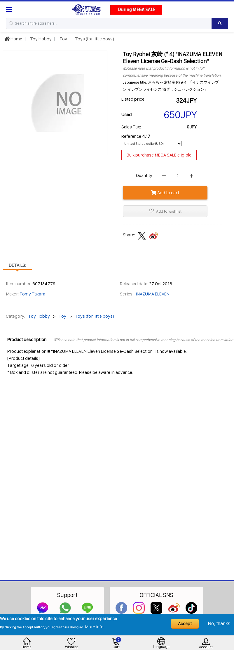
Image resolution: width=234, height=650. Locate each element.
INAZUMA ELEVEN (153, 294)
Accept (185, 623)
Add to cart (165, 192)
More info (94, 627)
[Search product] (220, 23)
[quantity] (177, 175)
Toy (63, 39)
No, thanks (219, 623)
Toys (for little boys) (94, 39)
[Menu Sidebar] (10, 9)
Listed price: (133, 99)
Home (13, 39)
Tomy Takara (32, 294)
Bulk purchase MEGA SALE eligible (159, 155)
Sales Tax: (131, 127)
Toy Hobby (40, 39)
